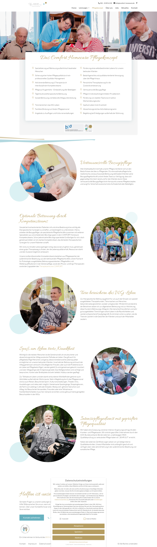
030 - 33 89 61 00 (106, 3)
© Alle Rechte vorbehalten (128, 544)
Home (74, 8)
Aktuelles (125, 8)
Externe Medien (90, 519)
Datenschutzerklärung (47, 544)
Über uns (109, 8)
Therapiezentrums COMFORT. (51, 266)
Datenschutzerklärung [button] (79, 544)
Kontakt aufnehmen (31, 517)
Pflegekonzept (97, 8)
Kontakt (134, 8)
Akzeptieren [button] (78, 526)
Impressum (32, 544)
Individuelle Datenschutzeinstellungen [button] (78, 542)
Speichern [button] (78, 532)
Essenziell (63, 519)
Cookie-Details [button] (69, 544)
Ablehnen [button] (78, 538)
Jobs (117, 8)
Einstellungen (98, 499)
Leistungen (83, 8)
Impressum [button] (88, 544)
